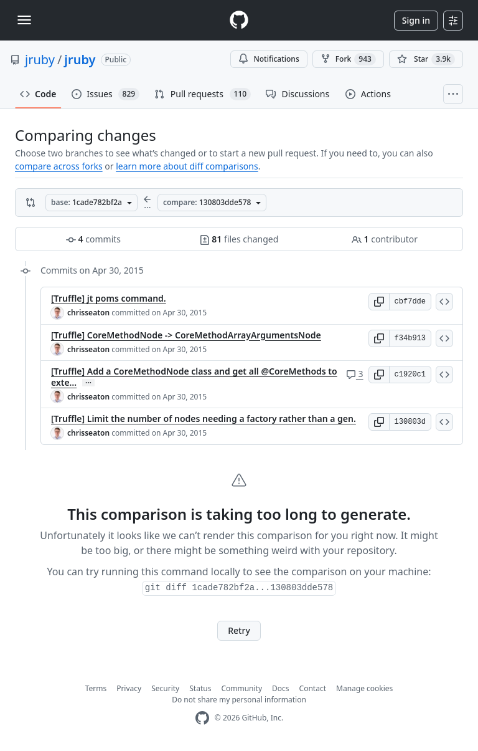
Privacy (128, 688)
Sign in (416, 20)
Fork (348, 59)
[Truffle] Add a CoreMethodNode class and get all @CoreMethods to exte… (194, 376)
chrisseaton (88, 312)
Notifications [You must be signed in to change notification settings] (268, 59)
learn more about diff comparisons (187, 166)
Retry (239, 630)
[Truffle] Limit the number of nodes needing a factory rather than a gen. (203, 418)
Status (200, 688)
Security (165, 688)
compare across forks (59, 166)
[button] (379, 301)
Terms (96, 688)
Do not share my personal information (239, 699)
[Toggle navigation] (24, 20)
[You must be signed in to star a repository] (426, 59)
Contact (312, 688)
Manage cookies (364, 688)
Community (241, 688)
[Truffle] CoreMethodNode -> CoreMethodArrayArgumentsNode (186, 335)
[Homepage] (239, 20)
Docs (280, 688)
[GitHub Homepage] (202, 718)
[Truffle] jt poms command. (108, 298)
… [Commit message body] (88, 382)
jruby (40, 59)
